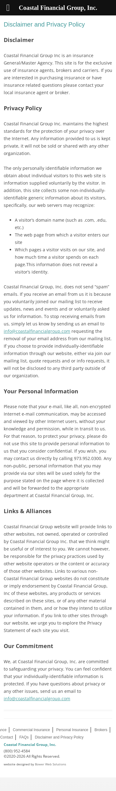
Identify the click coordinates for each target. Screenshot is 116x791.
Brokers (101, 730)
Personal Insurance (72, 730)
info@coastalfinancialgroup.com (37, 331)
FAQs (23, 737)
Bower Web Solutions (50, 764)
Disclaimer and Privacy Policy (59, 737)
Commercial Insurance (31, 730)
